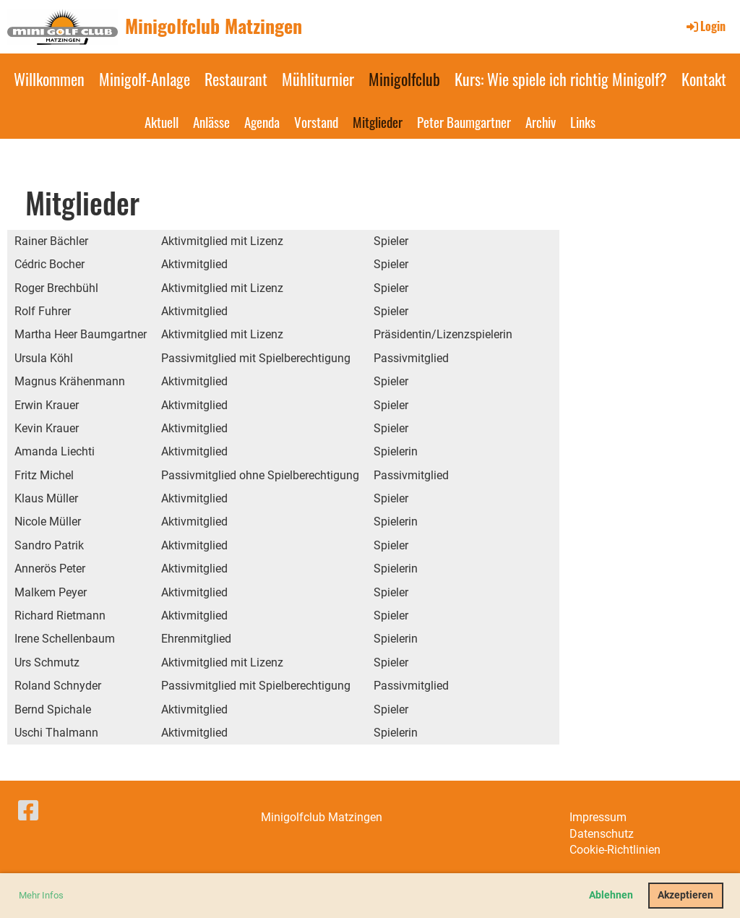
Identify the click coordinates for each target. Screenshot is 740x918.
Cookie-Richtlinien (615, 850)
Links (582, 121)
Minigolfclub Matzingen (213, 26)
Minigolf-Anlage (144, 78)
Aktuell (161, 121)
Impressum (598, 817)
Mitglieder (378, 121)
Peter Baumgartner (464, 121)
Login (705, 26)
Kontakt (703, 78)
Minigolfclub (404, 78)
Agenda (262, 121)
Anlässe (211, 121)
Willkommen (49, 78)
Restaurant (236, 78)
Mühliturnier (318, 78)
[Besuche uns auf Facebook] (28, 811)
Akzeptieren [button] (685, 895)
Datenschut (598, 834)
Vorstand (316, 121)
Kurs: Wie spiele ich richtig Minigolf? (561, 78)
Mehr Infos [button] (41, 895)
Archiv (540, 121)
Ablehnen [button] (611, 895)
